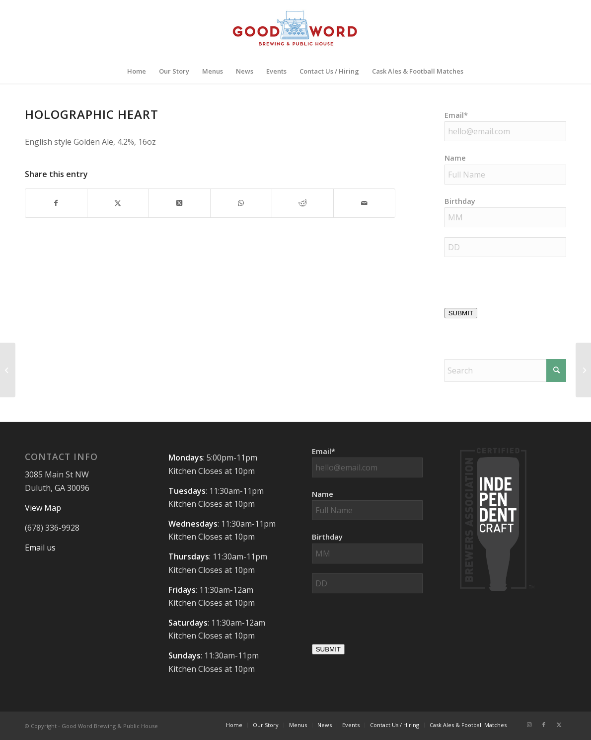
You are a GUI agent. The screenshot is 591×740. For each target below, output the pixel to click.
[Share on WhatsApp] (241, 203)
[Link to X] (558, 724)
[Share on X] (117, 203)
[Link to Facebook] (543, 724)
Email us (40, 547)
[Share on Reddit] (302, 203)
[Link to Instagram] (528, 724)
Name (455, 158)
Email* (456, 115)
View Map (43, 507)
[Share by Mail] (364, 203)
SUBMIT (460, 313)
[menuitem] (136, 71)
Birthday (459, 201)
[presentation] (387, 622)
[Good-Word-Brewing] (295, 29)
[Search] (505, 370)
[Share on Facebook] (56, 203)
